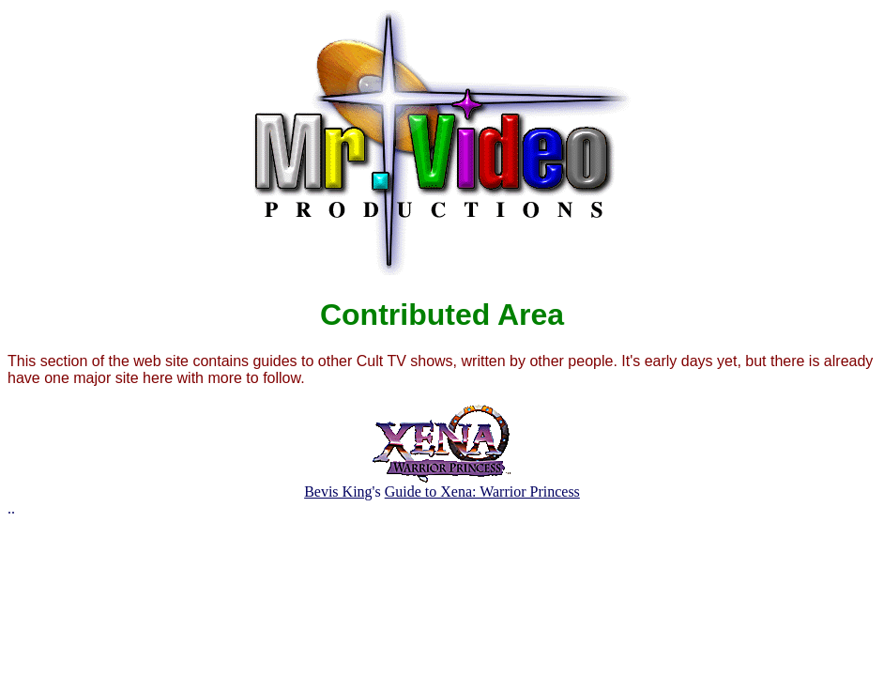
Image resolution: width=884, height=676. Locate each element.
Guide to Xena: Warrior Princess (482, 491)
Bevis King (338, 491)
